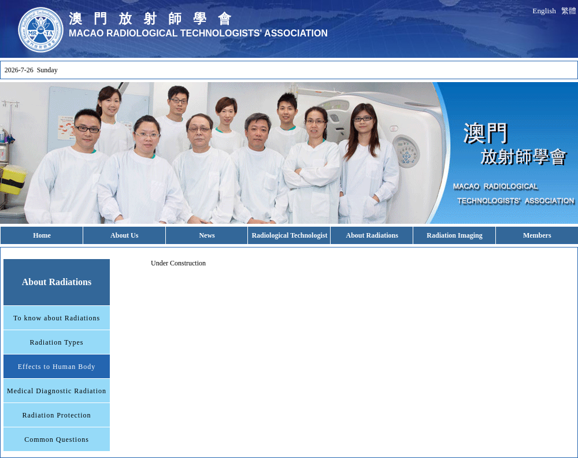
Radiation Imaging (454, 235)
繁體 (568, 10)
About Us (124, 235)
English (544, 10)
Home (42, 235)
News (206, 235)
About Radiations (372, 235)
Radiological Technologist (289, 235)
